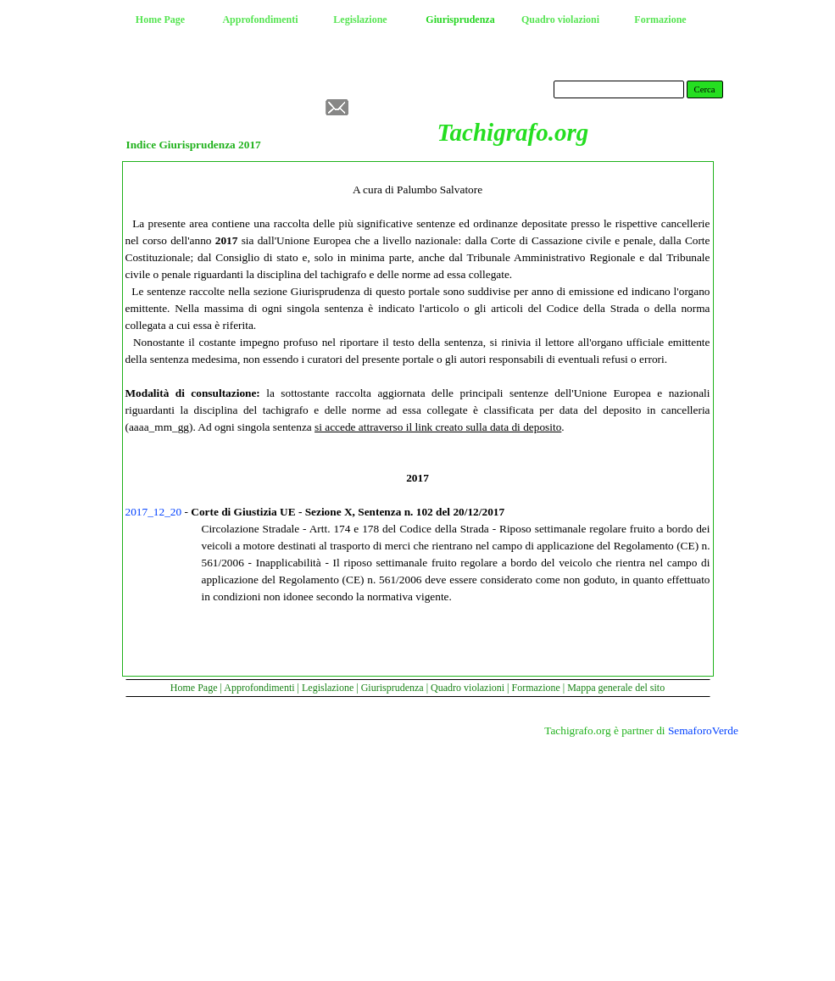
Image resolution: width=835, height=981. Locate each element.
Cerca (704, 89)
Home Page (194, 688)
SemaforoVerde (703, 730)
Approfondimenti (259, 688)
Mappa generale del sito (616, 688)
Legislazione (327, 688)
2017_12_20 (153, 511)
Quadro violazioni (467, 688)
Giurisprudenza (392, 688)
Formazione (535, 688)
